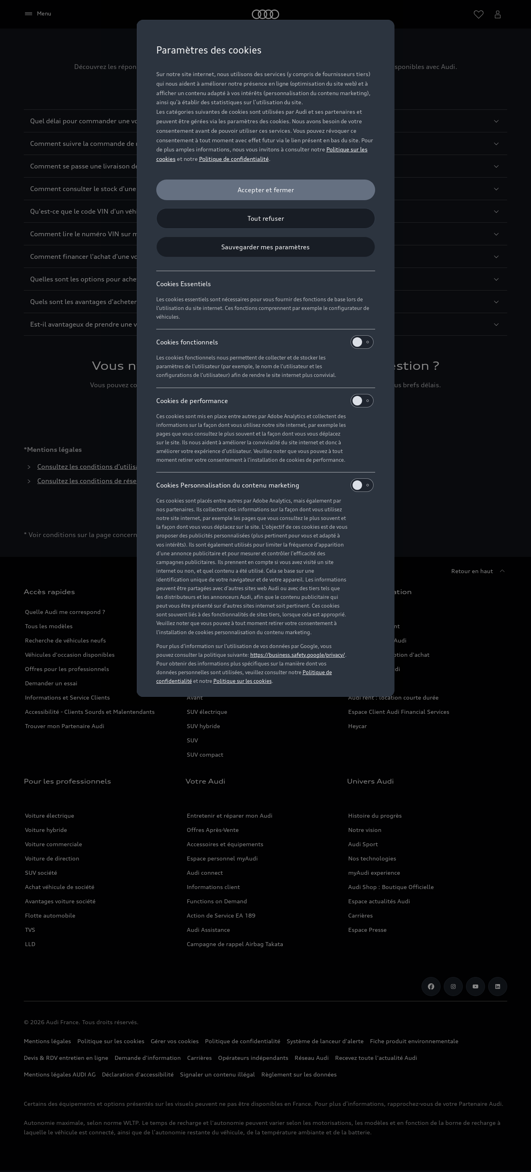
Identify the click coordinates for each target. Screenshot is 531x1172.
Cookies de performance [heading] (265, 401)
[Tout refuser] (265, 218)
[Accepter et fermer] (265, 190)
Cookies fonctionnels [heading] (265, 342)
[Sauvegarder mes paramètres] (265, 247)
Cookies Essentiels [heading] (183, 284)
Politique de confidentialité (234, 158)
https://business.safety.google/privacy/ (297, 655)
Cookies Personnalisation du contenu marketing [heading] (265, 485)
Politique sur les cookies (242, 681)
